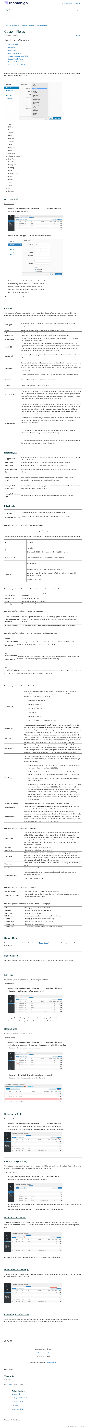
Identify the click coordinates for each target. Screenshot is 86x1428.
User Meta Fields (17, 1409)
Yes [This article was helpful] (38, 1352)
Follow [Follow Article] (78, 35)
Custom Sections (17, 1401)
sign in (11, 1384)
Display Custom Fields (19, 1398)
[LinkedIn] (11, 1341)
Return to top (10, 1369)
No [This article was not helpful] (48, 1352)
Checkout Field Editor (28, 25)
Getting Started (42, 25)
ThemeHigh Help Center (11, 25)
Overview (15, 1405)
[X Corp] (8, 1341)
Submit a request (67, 3)
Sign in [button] (77, 3)
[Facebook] (5, 1341)
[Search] (43, 9)
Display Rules (16, 1394)
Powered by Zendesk (77, 1426)
